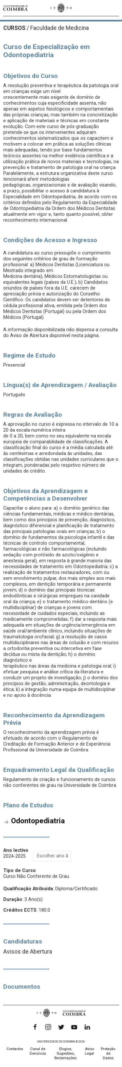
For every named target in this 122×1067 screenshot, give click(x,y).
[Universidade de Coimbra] (15, 8)
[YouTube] (74, 1027)
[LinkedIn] (87, 1027)
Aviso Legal (89, 1051)
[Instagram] (48, 1027)
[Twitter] (61, 1027)
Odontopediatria (38, 820)
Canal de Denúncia (38, 1051)
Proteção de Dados (108, 1053)
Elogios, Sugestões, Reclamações (65, 1053)
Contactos (15, 1049)
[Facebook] (35, 1027)
